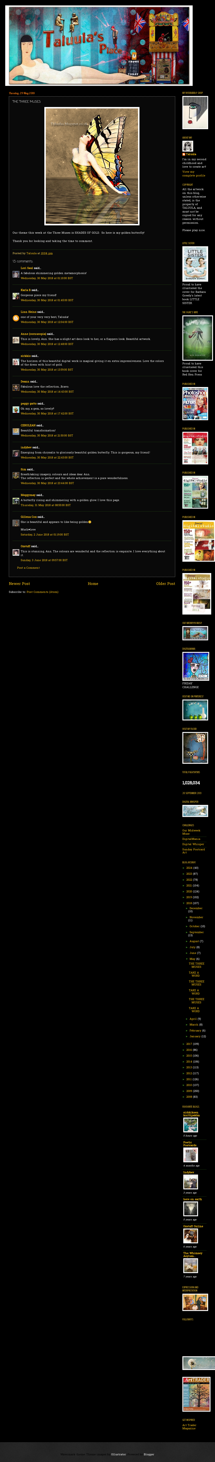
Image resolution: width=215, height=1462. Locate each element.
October (195, 926)
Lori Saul (27, 268)
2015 (189, 1056)
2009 (189, 1091)
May (193, 959)
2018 (189, 903)
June (193, 953)
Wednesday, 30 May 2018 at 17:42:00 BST (47, 414)
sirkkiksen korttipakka (191, 1114)
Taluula (191, 154)
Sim (23, 470)
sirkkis (26, 356)
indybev (26, 448)
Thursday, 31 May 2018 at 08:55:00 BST (46, 505)
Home (93, 584)
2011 (189, 1079)
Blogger (149, 1455)
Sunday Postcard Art (193, 851)
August (195, 941)
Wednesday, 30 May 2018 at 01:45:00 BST (47, 300)
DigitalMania (191, 839)
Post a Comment (28, 568)
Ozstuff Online (193, 1227)
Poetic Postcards (189, 1144)
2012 (189, 1074)
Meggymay (28, 495)
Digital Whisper (193, 844)
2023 (189, 874)
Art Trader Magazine (189, 1427)
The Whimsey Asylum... (192, 1255)
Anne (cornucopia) (33, 334)
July (193, 947)
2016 (189, 1050)
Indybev (188, 1173)
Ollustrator (118, 1455)
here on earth (192, 1199)
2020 (189, 892)
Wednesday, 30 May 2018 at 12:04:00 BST (47, 322)
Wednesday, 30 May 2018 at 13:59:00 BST (47, 370)
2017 (189, 1044)
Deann (25, 382)
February (196, 1031)
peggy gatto (29, 404)
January (195, 1037)
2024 (189, 868)
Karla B (26, 290)
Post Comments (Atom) (42, 592)
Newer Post (19, 584)
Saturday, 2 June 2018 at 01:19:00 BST (45, 535)
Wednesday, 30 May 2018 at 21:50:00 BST (47, 436)
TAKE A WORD (194, 974)
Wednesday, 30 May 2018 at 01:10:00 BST (47, 278)
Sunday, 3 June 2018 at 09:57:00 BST (44, 560)
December (196, 908)
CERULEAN (28, 426)
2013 (189, 1068)
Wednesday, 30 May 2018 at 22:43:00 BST (47, 458)
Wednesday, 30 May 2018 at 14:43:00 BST (47, 392)
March (194, 1025)
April (194, 1019)
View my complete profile (193, 174)
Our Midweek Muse (191, 832)
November (196, 917)
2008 (189, 1097)
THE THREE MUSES (196, 965)
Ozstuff (25, 546)
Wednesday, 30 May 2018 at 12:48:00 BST (47, 344)
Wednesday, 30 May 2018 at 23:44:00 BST (47, 483)
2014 (189, 1062)
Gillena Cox (29, 517)
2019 (189, 897)
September (197, 932)
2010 (189, 1085)
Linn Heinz (28, 312)
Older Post (165, 584)
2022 (189, 880)
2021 (189, 886)
